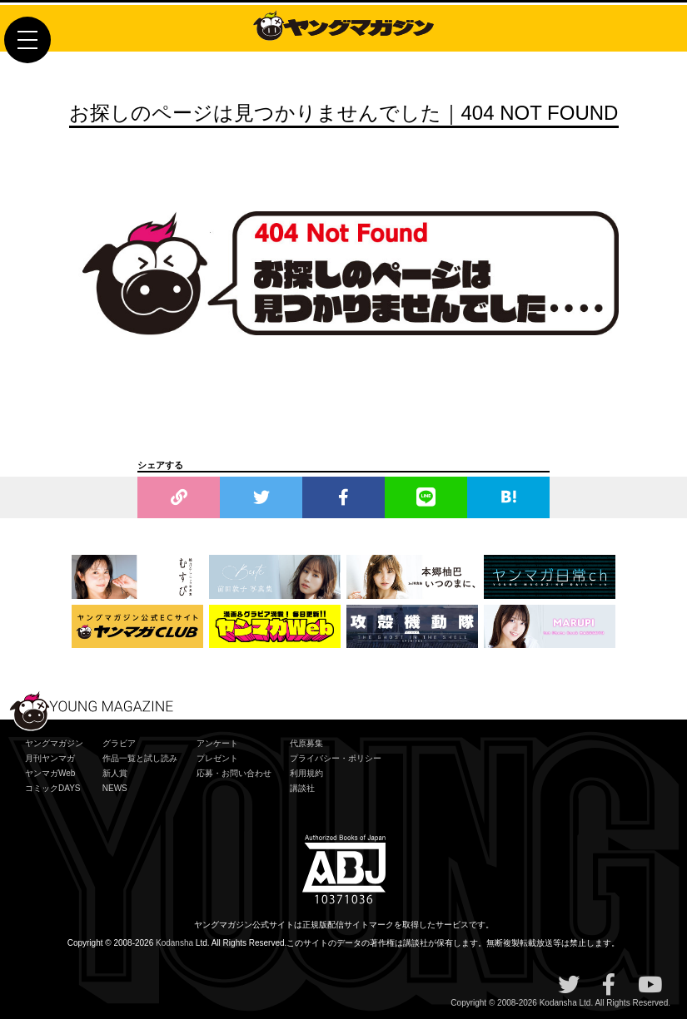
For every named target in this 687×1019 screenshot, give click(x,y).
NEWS (114, 788)
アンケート (217, 743)
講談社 (302, 788)
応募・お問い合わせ (234, 773)
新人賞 (114, 773)
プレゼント (217, 758)
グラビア (119, 743)
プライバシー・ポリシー (335, 758)
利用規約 (306, 773)
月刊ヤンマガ (50, 758)
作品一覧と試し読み (139, 758)
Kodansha (174, 942)
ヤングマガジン (54, 743)
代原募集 (306, 743)
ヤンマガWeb (50, 773)
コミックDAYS (53, 788)
